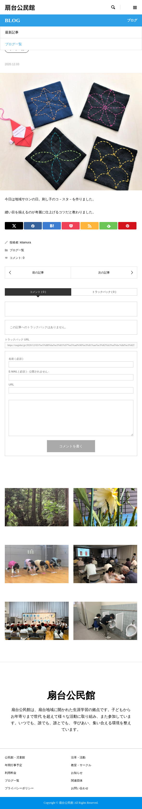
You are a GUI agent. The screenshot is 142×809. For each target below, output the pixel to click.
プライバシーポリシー (19, 788)
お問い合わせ (79, 788)
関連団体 (77, 780)
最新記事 (12, 32)
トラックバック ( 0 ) (104, 291)
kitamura (25, 242)
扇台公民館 (20, 7)
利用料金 (10, 773)
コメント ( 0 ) (38, 291)
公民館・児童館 (15, 757)
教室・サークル (81, 765)
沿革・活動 (78, 757)
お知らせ (77, 773)
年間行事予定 (13, 765)
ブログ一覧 (13, 44)
